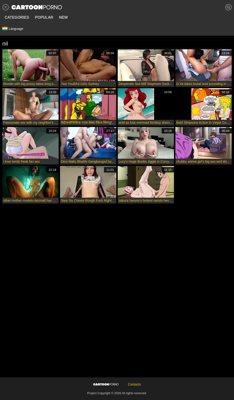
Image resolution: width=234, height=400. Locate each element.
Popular (44, 17)
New (63, 17)
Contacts (134, 384)
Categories (17, 17)
